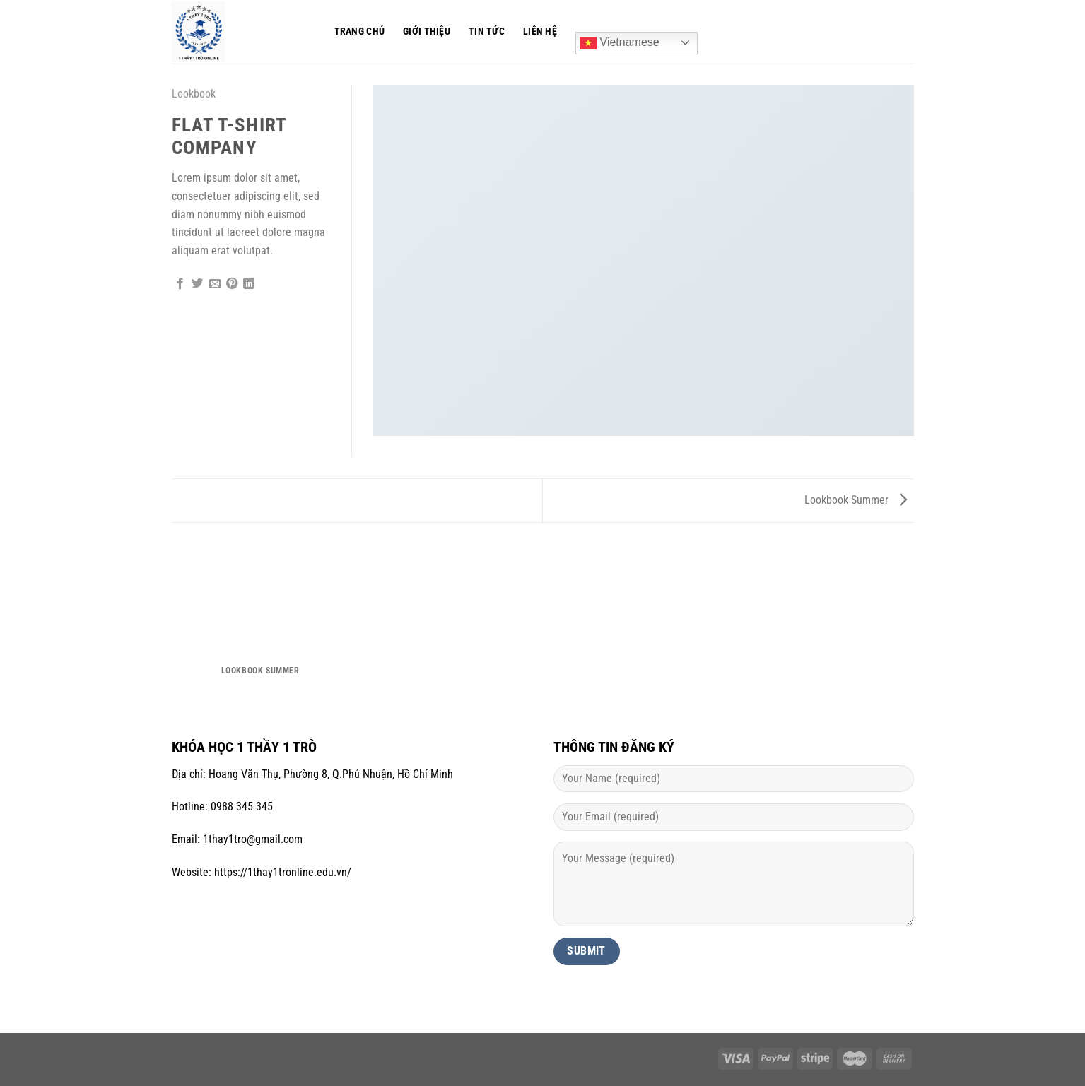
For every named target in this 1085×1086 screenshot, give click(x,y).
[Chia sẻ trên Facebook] (180, 284)
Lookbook (194, 93)
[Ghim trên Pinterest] (231, 284)
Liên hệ (540, 31)
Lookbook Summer (855, 500)
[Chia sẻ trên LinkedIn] (248, 284)
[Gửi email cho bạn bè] (215, 284)
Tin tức (487, 31)
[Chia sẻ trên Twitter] (197, 284)
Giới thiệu (426, 31)
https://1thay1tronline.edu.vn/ (282, 872)
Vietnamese (619, 43)
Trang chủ (359, 31)
